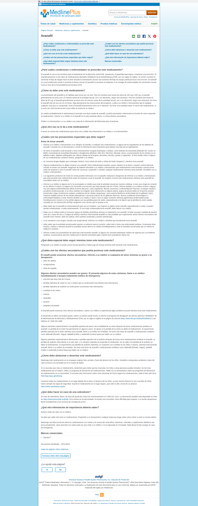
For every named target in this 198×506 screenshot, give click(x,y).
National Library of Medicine (61, 503)
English (154, 24)
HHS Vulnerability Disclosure (135, 500)
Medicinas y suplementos (71, 24)
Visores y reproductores (118, 500)
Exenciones (57, 500)
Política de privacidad (80, 500)
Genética (92, 24)
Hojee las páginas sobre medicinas (54, 449)
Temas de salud (47, 24)
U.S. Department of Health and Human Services (112, 503)
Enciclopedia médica (131, 24)
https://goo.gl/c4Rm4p (53, 376)
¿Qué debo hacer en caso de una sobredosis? (124, 54)
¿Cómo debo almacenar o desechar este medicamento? (128, 50)
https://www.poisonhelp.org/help (55, 399)
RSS (99, 495)
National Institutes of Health (136, 503)
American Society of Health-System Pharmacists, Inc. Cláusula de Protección (99, 480)
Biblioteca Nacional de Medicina (53, 4)
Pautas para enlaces (103, 500)
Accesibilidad (92, 500)
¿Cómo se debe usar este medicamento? (60, 50)
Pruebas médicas (109, 24)
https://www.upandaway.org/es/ (53, 386)
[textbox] (128, 12)
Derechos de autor (67, 500)
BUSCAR (152, 13)
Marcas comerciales (113, 61)
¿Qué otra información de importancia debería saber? (127, 57)
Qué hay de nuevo (136, 17)
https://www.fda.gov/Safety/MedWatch (136, 318)
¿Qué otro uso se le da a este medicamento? (62, 54)
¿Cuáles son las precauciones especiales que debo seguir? (68, 57)
